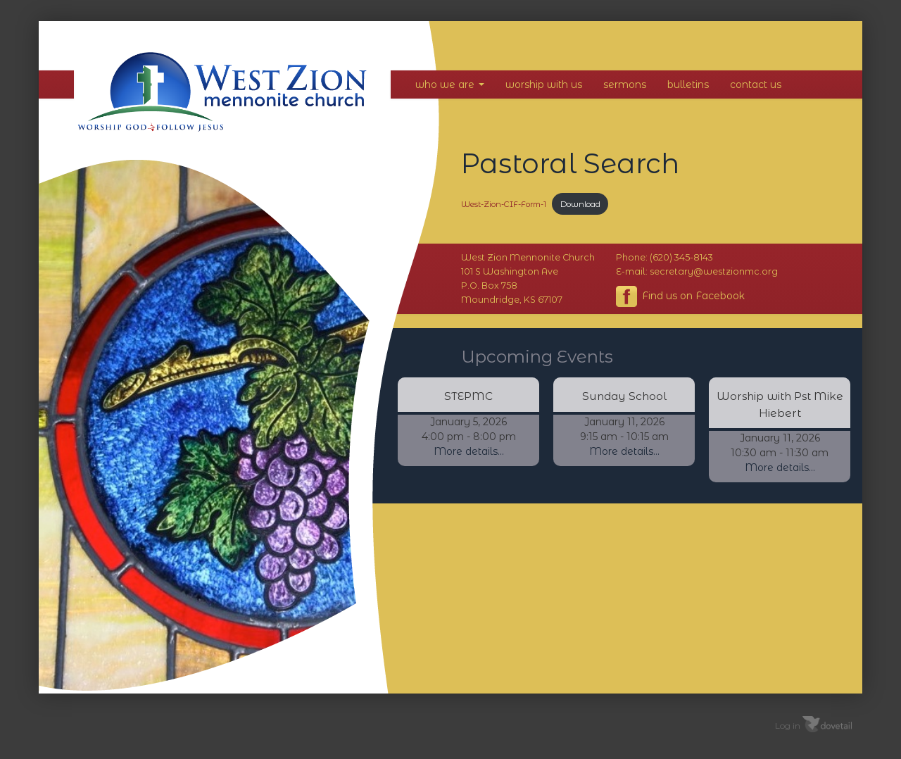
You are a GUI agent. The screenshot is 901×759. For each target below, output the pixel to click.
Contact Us (755, 84)
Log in (787, 725)
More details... (469, 451)
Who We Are (449, 84)
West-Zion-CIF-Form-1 (503, 204)
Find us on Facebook (680, 296)
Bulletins (688, 84)
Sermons (624, 84)
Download (580, 204)
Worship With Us (543, 84)
